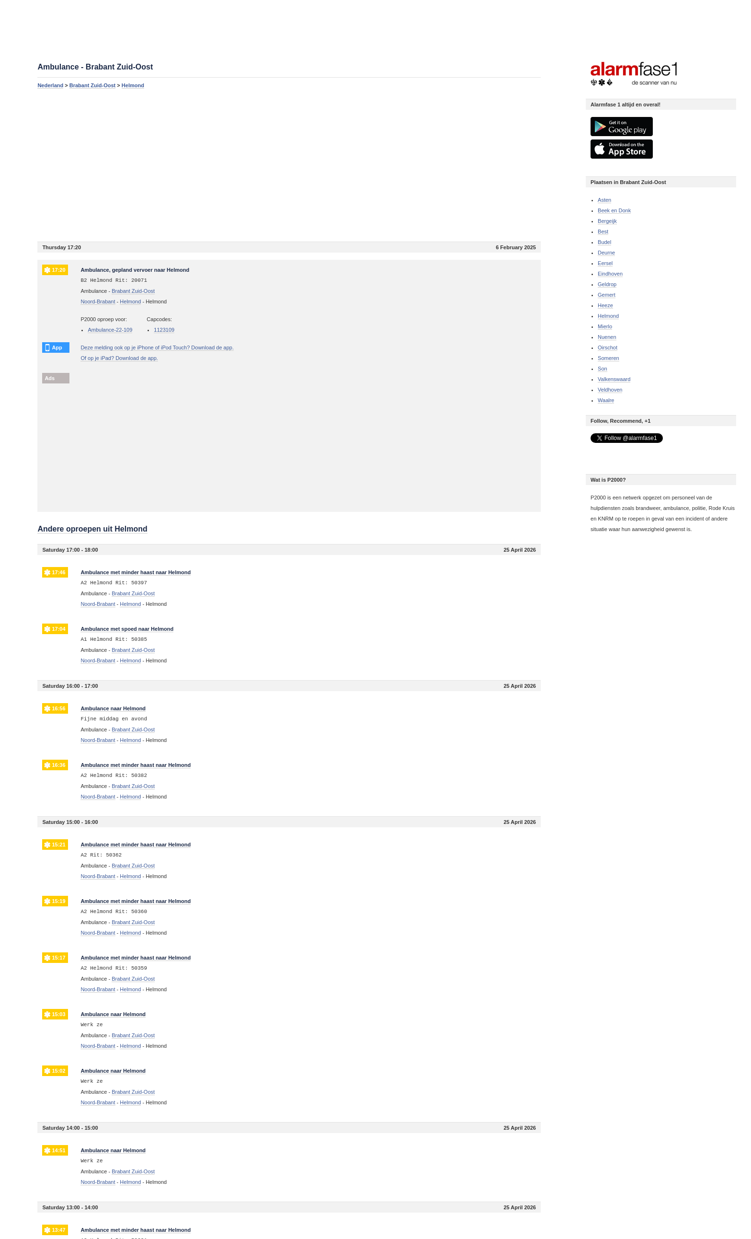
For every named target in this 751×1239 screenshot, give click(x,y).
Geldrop (607, 284)
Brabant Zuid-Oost (92, 85)
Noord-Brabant (97, 301)
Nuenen (607, 337)
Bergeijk (607, 221)
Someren (608, 358)
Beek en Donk (614, 210)
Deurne (606, 252)
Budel (604, 242)
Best (603, 231)
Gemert (606, 295)
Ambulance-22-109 (110, 330)
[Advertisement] (289, 165)
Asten (604, 200)
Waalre (606, 400)
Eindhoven (610, 274)
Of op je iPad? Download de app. (119, 358)
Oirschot (607, 347)
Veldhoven (610, 390)
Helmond (133, 85)
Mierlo (605, 326)
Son (602, 368)
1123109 (164, 330)
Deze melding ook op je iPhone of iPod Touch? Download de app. (157, 347)
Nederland (50, 85)
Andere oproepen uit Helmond (92, 529)
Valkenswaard (614, 379)
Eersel (605, 263)
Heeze (605, 305)
